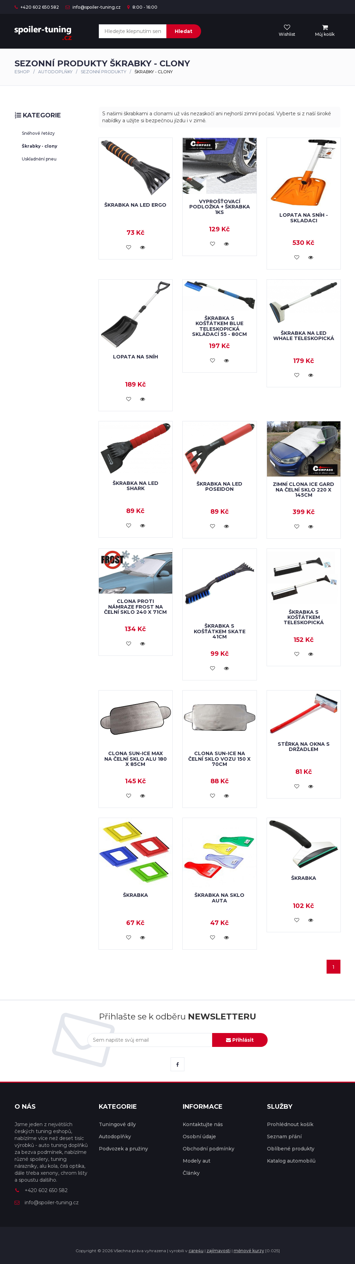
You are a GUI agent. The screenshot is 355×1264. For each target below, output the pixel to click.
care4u (196, 1250)
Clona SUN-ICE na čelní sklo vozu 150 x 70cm (219, 758)
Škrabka (135, 895)
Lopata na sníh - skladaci (303, 217)
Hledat (183, 31)
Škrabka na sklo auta (219, 897)
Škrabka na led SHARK (135, 485)
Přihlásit (240, 1040)
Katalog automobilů (291, 1161)
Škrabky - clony (39, 146)
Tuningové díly (117, 1124)
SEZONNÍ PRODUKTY (103, 71)
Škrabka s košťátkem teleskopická (304, 617)
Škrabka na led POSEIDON (219, 486)
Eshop (22, 71)
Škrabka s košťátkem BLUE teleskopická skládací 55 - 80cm (219, 326)
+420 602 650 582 (37, 7)
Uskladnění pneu (39, 159)
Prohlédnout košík (290, 1124)
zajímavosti (219, 1250)
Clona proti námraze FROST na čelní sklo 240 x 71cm (135, 606)
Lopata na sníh (135, 357)
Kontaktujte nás (203, 1124)
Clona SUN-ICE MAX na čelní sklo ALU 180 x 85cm (135, 758)
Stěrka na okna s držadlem (304, 746)
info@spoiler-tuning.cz (93, 7)
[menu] (324, 31)
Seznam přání (284, 1136)
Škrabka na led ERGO (135, 205)
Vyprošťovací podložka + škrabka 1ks (219, 206)
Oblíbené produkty (290, 1149)
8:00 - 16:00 (142, 7)
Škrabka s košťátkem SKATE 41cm (219, 631)
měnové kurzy (249, 1250)
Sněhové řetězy (38, 133)
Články (191, 1173)
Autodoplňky (55, 71)
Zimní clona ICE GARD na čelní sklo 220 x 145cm (303, 489)
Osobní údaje (199, 1136)
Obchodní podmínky (208, 1149)
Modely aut (196, 1161)
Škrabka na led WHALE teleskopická (303, 335)
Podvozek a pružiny (123, 1149)
